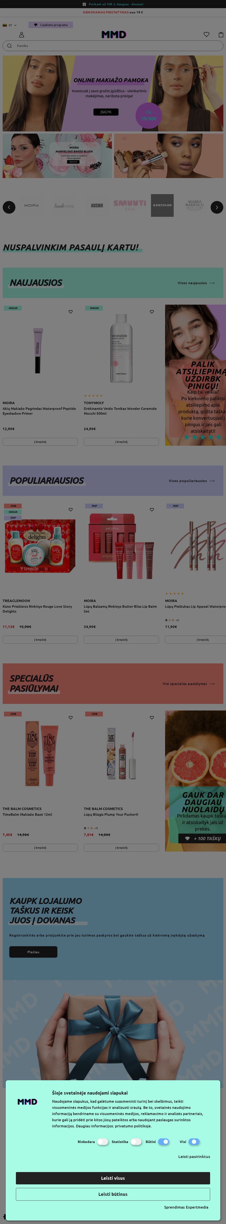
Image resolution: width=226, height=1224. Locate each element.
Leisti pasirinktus (194, 1156)
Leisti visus (113, 1178)
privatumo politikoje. (133, 1126)
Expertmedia (197, 1207)
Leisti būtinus (113, 1194)
